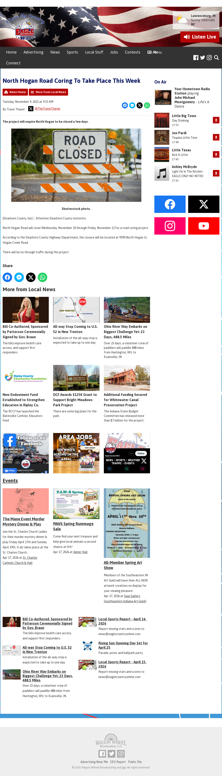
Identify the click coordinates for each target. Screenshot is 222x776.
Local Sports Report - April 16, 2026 (122, 621)
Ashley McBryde (184, 167)
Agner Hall (80, 552)
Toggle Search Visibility (216, 57)
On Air (152, 52)
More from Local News (51, 92)
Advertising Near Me (94, 762)
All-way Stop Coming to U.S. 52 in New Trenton (76, 315)
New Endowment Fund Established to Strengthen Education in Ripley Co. (26, 386)
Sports (72, 52)
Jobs (114, 52)
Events (10, 481)
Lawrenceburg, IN (203, 16)
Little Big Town (184, 116)
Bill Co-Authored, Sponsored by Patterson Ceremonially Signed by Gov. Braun (26, 318)
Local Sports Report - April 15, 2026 (122, 664)
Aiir (124, 767)
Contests (132, 52)
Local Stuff (94, 52)
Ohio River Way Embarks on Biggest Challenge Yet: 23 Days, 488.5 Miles (127, 318)
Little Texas (181, 150)
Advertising (33, 52)
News (55, 52)
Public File (135, 762)
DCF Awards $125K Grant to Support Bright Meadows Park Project (76, 386)
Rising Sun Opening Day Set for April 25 (123, 645)
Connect (13, 63)
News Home (18, 92)
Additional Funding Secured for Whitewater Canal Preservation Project (127, 386)
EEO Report (118, 762)
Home (11, 52)
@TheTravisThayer (44, 108)
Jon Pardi (179, 133)
